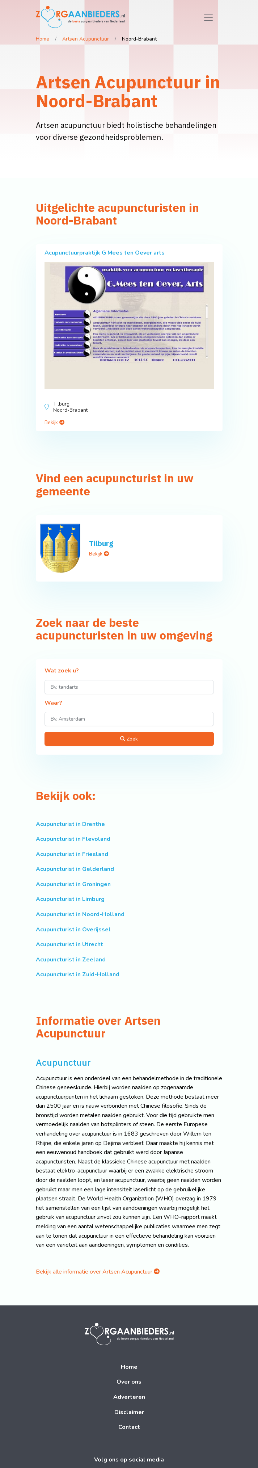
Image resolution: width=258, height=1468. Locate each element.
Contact (129, 1427)
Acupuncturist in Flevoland (73, 839)
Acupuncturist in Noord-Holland (80, 914)
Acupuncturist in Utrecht (69, 944)
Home (42, 38)
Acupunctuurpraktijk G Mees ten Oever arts (105, 253)
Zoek (129, 738)
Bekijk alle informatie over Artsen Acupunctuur (98, 1272)
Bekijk (54, 422)
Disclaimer (129, 1412)
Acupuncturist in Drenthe (70, 824)
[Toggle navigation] (208, 18)
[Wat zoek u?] (129, 687)
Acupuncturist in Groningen (73, 884)
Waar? (53, 703)
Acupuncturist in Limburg (70, 899)
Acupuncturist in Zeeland (71, 960)
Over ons (129, 1382)
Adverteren (129, 1397)
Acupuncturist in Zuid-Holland (77, 974)
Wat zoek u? (62, 671)
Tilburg (101, 543)
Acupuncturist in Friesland (72, 854)
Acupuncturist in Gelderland (75, 869)
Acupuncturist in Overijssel (73, 930)
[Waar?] (129, 719)
